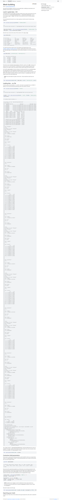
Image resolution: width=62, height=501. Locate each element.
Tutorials (9, 1)
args (4, 461)
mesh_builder (8, 80)
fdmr (4, 1)
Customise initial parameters (46, 8)
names (5, 35)
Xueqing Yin (14, 499)
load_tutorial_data (14, 95)
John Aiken (18, 499)
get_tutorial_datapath (19, 29)
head (4, 53)
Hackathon (19, 1)
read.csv (11, 30)
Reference (14, 1)
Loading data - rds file (45, 7)
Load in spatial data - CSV (45, 5)
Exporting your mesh (45, 10)
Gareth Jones (10, 499)
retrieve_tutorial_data (10, 22)
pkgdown (55, 499)
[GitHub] (58, 1)
